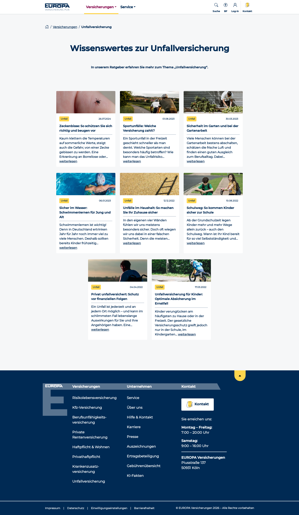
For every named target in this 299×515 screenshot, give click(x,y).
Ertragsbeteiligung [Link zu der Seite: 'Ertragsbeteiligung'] (143, 456)
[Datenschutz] (77, 508)
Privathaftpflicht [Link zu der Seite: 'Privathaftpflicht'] (86, 457)
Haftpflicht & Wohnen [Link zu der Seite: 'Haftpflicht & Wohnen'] (90, 447)
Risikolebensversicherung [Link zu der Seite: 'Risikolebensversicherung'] (94, 398)
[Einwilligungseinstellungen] (111, 508)
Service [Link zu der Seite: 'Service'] (133, 398)
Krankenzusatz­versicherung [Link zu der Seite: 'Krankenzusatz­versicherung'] (85, 469)
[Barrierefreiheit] (144, 508)
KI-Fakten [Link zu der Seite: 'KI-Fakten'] (135, 476)
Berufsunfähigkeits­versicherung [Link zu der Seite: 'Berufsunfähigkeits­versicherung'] (89, 420)
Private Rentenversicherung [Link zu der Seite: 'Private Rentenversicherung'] (89, 434)
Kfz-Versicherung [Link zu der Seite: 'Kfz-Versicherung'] (87, 407)
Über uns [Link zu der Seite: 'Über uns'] (134, 407)
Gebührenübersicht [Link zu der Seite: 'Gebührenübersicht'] (143, 466)
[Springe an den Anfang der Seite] (240, 375)
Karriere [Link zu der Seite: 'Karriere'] (134, 427)
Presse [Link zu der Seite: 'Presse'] (132, 437)
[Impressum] (54, 508)
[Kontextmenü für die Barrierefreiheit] (225, 7)
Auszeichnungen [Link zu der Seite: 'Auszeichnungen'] (141, 446)
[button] (101, 7)
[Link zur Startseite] (64, 6)
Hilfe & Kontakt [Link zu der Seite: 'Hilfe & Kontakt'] (140, 417)
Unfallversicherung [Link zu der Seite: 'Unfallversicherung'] (88, 481)
